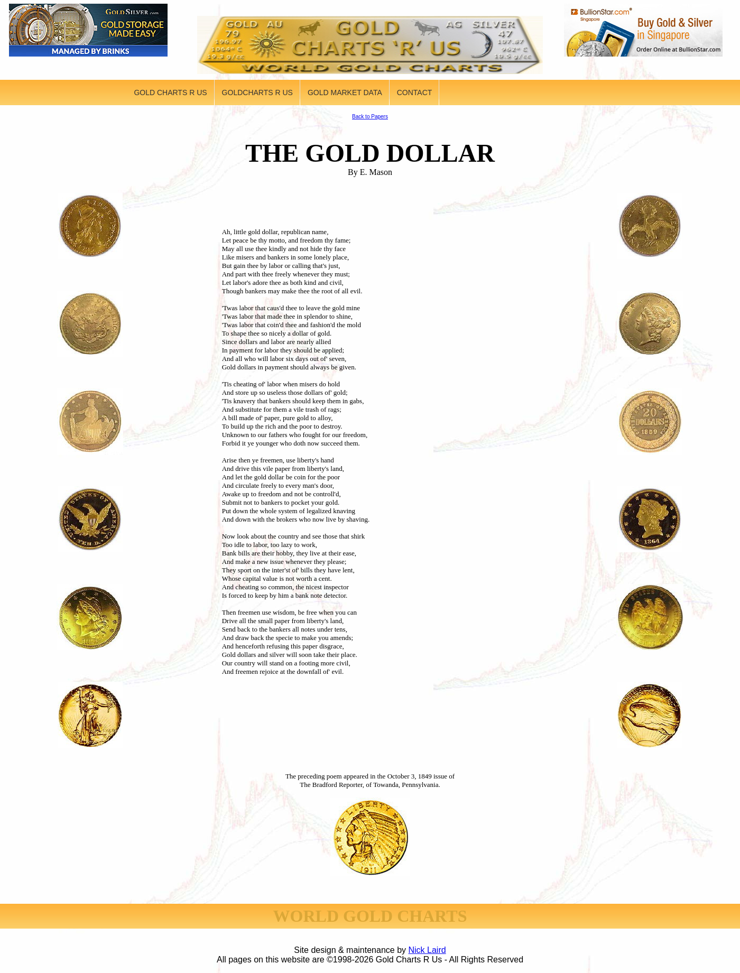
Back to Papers (370, 116)
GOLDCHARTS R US (257, 92)
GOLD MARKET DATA (345, 92)
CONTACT (414, 92)
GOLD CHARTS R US (170, 92)
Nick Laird (427, 950)
